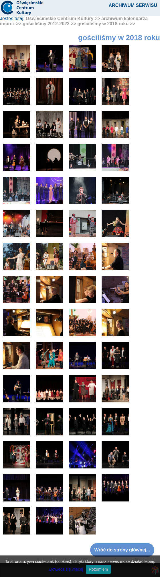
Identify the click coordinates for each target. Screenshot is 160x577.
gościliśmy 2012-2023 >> (49, 23)
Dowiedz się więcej (66, 569)
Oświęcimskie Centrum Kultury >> (63, 18)
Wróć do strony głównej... (122, 549)
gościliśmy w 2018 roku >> (106, 23)
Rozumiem (98, 569)
